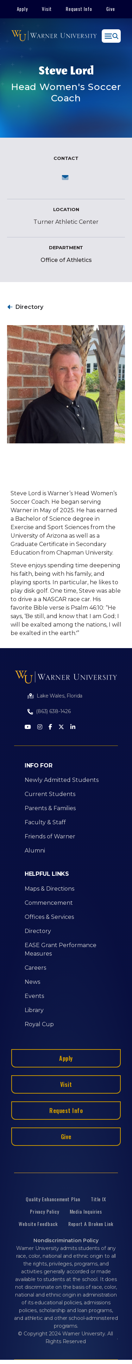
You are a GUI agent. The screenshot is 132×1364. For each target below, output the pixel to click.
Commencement (49, 902)
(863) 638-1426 (53, 711)
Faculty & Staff (45, 822)
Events (34, 996)
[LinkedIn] (72, 727)
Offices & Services (49, 917)
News (32, 982)
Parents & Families (50, 808)
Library (34, 1010)
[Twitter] (61, 727)
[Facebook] (50, 727)
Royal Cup (39, 1024)
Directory (29, 307)
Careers (35, 967)
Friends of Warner (50, 836)
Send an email (66, 177)
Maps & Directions (49, 888)
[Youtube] (28, 727)
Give (110, 8)
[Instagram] (39, 727)
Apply (22, 8)
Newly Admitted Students (62, 780)
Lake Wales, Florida (59, 696)
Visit (47, 8)
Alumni (35, 850)
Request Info (79, 8)
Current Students (50, 794)
